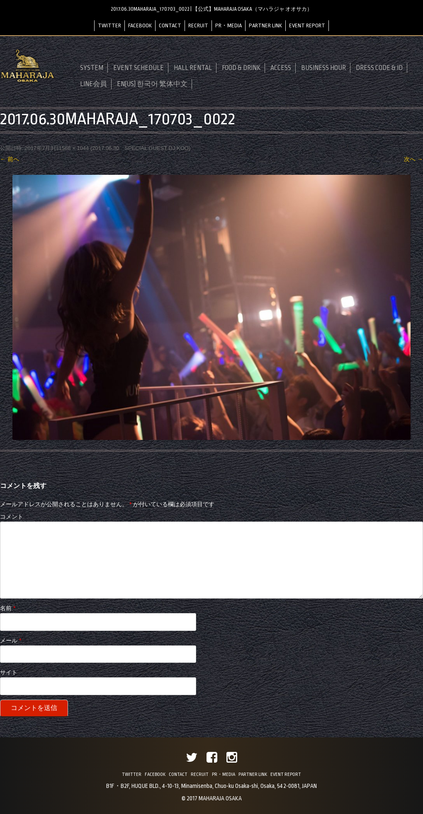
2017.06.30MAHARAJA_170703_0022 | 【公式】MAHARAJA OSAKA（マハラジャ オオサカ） (211, 9)
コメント (11, 516)
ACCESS (280, 68)
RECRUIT (198, 25)
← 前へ (9, 159)
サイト (8, 672)
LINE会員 (93, 84)
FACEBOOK (140, 25)
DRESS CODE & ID (379, 68)
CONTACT (170, 25)
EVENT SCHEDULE (138, 68)
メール (10, 640)
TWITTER (109, 25)
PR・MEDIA (228, 25)
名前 (7, 608)
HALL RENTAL (193, 68)
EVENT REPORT (307, 25)
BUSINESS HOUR (323, 68)
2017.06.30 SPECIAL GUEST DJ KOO (140, 148)
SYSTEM (91, 68)
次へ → (413, 159)
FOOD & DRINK (241, 68)
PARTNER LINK (265, 25)
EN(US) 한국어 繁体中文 (152, 84)
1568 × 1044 (74, 148)
